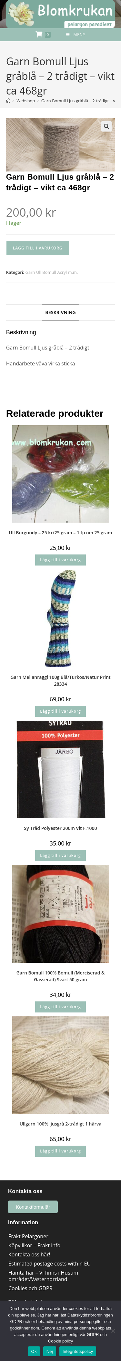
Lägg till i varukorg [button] (60, 560)
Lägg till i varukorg (38, 248)
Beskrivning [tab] (60, 312)
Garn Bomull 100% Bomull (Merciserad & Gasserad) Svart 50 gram (60, 976)
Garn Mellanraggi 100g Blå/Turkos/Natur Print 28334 (61, 680)
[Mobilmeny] (75, 34)
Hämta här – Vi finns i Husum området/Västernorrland (43, 1276)
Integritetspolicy (78, 1351)
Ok (34, 1351)
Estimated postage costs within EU (49, 1263)
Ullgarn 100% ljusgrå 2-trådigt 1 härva (61, 1124)
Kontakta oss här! (29, 1254)
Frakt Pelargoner (28, 1236)
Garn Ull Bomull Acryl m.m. (51, 272)
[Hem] (8, 101)
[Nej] (113, 1331)
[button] (106, 126)
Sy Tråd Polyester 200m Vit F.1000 (60, 828)
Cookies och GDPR (30, 1288)
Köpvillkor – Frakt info (34, 1245)
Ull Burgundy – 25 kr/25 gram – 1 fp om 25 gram (60, 532)
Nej (49, 1351)
